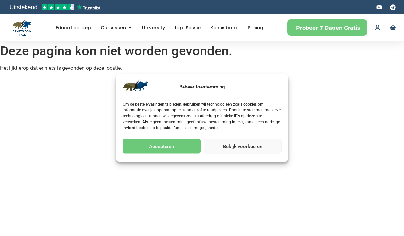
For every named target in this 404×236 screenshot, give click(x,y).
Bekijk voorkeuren (242, 146)
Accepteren (161, 146)
